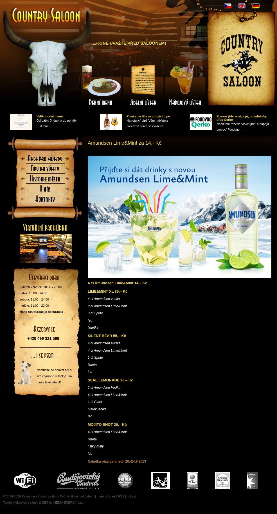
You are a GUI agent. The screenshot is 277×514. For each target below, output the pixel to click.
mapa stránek (106, 496)
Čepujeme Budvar (78, 480)
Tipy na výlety (45, 170)
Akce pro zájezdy (45, 160)
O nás (45, 190)
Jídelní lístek (143, 85)
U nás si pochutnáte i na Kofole (125, 480)
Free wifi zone (25, 480)
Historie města (45, 180)
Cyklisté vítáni (160, 480)
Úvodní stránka (46, 15)
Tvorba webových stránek (20, 502)
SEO (45, 502)
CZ (228, 6)
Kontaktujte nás (45, 200)
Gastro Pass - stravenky (252, 480)
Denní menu (101, 85)
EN (242, 6)
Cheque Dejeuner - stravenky (222, 480)
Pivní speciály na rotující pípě (148, 116)
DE (256, 6)
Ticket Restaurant (192, 480)
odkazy (132, 496)
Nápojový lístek (185, 85)
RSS (121, 496)
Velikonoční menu (50, 116)
